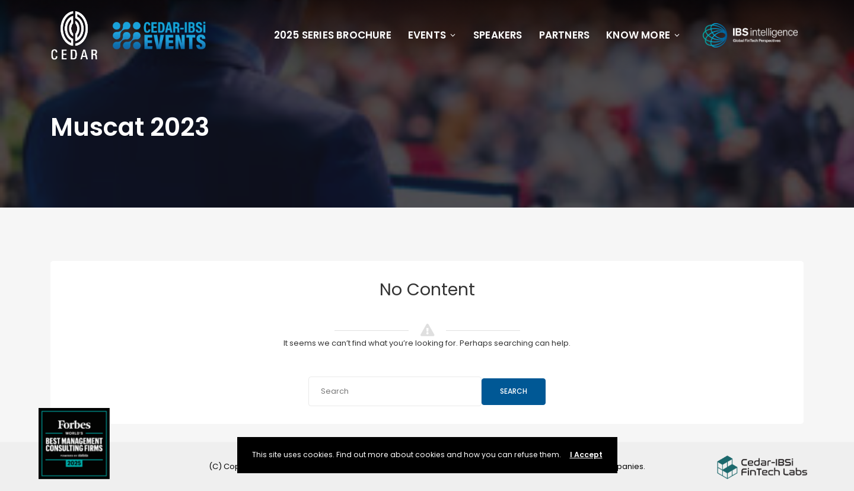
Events (432, 35)
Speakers (497, 35)
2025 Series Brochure (332, 35)
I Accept (586, 454)
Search (513, 391)
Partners (564, 35)
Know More (643, 35)
